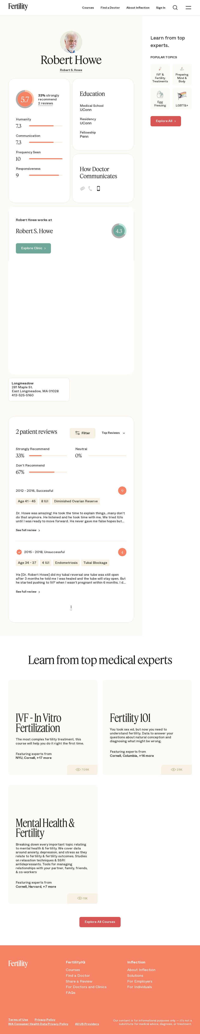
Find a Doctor (110, 7)
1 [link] (71, 607)
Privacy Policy (45, 1019)
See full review (26, 530)
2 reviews (45, 103)
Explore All (164, 121)
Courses (88, 7)
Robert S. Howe (71, 70)
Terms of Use (18, 1019)
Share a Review (79, 981)
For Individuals (139, 987)
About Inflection (137, 7)
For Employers (139, 981)
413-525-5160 (23, 395)
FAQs (70, 993)
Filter (86, 433)
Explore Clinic (31, 248)
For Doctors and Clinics (86, 987)
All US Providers (87, 1024)
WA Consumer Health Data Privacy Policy (38, 1024)
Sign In (160, 7)
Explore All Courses (100, 921)
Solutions (135, 976)
